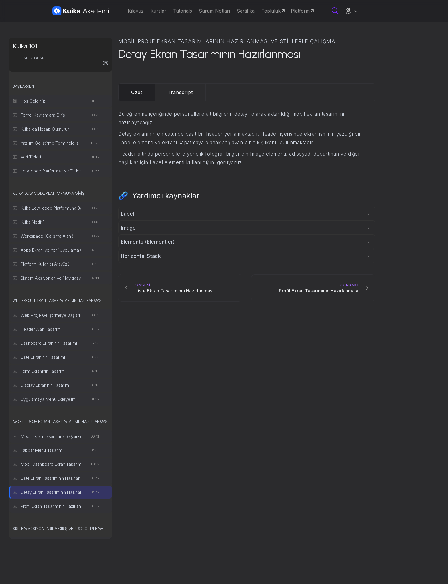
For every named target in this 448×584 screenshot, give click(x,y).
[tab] (137, 92)
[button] (351, 10)
